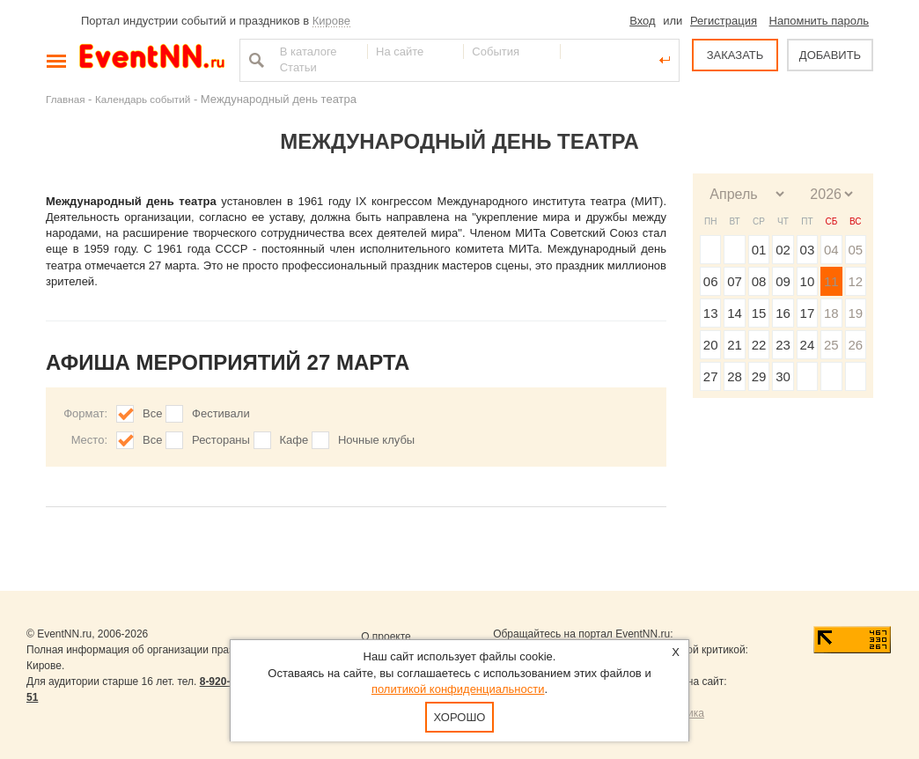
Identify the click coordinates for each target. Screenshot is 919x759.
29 (759, 376)
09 (783, 281)
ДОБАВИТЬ (830, 55)
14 (734, 313)
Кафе (294, 439)
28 (734, 376)
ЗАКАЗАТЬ (735, 55)
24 (807, 344)
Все (152, 413)
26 (855, 344)
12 (855, 281)
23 (783, 344)
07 (734, 281)
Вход (642, 20)
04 (831, 249)
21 (734, 344)
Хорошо (460, 717)
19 (855, 313)
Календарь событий (142, 99)
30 (783, 376)
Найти (254, 60)
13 (710, 313)
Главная (65, 99)
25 (831, 344)
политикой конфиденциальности (458, 689)
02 (783, 249)
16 (783, 313)
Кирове (331, 20)
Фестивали (221, 413)
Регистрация (723, 20)
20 (710, 344)
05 (855, 249)
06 (710, 281)
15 (759, 313)
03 (807, 249)
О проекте (386, 636)
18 (831, 313)
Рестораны (221, 439)
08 (759, 281)
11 (831, 281)
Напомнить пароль (819, 20)
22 (759, 344)
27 (710, 376)
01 (759, 249)
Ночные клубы (376, 439)
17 (807, 313)
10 (807, 281)
